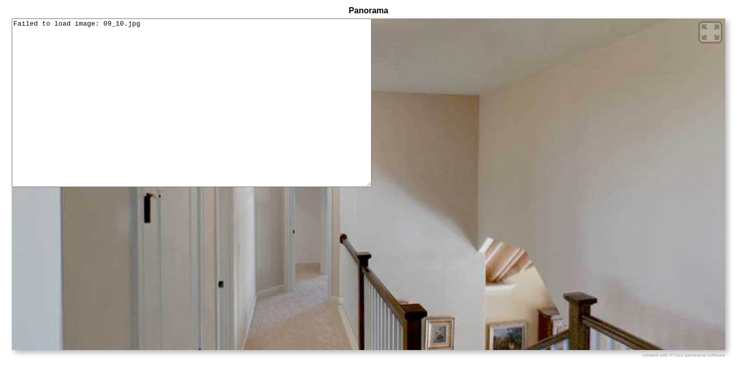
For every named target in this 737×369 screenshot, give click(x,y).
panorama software (704, 355)
